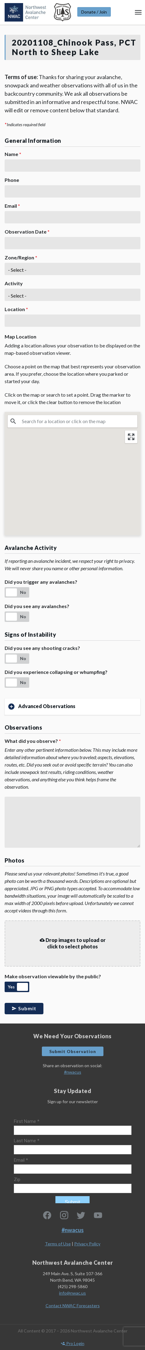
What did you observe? (33, 741)
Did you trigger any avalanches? (41, 582)
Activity (14, 283)
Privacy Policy (87, 1243)
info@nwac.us (72, 1293)
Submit (24, 1008)
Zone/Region (21, 257)
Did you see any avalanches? (37, 606)
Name (13, 154)
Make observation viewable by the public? (53, 976)
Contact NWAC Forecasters (73, 1305)
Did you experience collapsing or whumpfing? (56, 672)
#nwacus (72, 1072)
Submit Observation (72, 1051)
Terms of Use (58, 1243)
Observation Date (27, 231)
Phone (12, 180)
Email (12, 206)
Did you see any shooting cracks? (42, 648)
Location (16, 309)
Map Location (20, 336)
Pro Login (72, 1343)
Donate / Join (94, 11)
